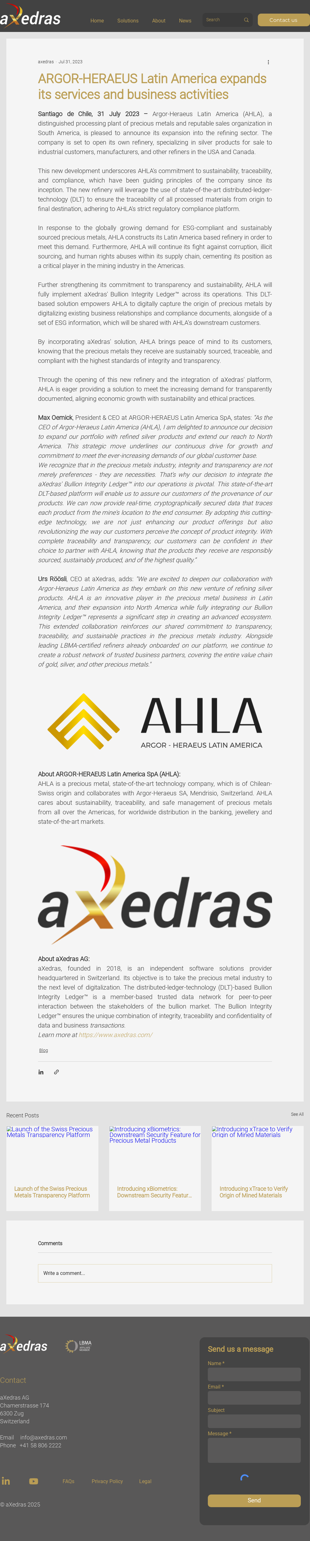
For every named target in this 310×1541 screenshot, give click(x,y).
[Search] (216, 20)
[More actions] (268, 61)
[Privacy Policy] (107, 1482)
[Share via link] (56, 1072)
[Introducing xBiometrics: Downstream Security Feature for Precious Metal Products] (155, 1151)
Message (218, 1433)
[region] (6, 1481)
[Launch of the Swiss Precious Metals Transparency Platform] (52, 1151)
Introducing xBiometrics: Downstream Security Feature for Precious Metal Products (154, 1192)
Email (214, 1386)
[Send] (254, 1500)
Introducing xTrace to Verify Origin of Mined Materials (254, 1192)
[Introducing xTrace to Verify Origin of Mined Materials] (257, 1151)
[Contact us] (284, 20)
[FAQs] (68, 1482)
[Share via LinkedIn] (41, 1072)
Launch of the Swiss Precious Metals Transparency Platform (52, 1192)
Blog (43, 1050)
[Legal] (145, 1482)
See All (297, 1114)
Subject (216, 1410)
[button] (132, 18)
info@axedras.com (43, 1437)
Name (214, 1363)
